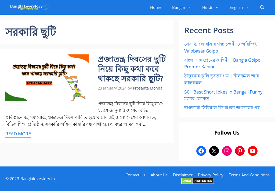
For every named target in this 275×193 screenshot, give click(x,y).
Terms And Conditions (249, 174)
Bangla (184, 7)
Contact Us (135, 174)
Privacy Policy (210, 174)
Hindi (213, 7)
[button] (262, 7)
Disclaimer (183, 174)
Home (155, 7)
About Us (159, 174)
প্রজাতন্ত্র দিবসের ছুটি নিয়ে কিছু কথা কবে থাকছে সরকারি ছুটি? (131, 69)
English (242, 7)
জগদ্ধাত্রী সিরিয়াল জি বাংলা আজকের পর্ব (222, 108)
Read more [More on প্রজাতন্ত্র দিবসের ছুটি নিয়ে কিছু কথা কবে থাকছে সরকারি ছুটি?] (18, 134)
